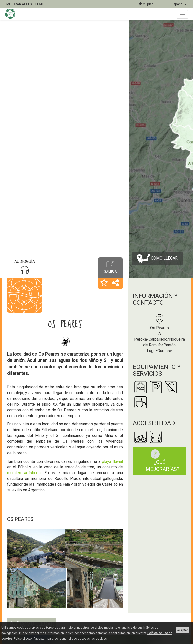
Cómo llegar (157, 258)
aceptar (182, 630)
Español (179, 4)
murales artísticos (24, 472)
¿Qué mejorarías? (162, 460)
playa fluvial (111, 461)
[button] (104, 283)
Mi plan (146, 4)
